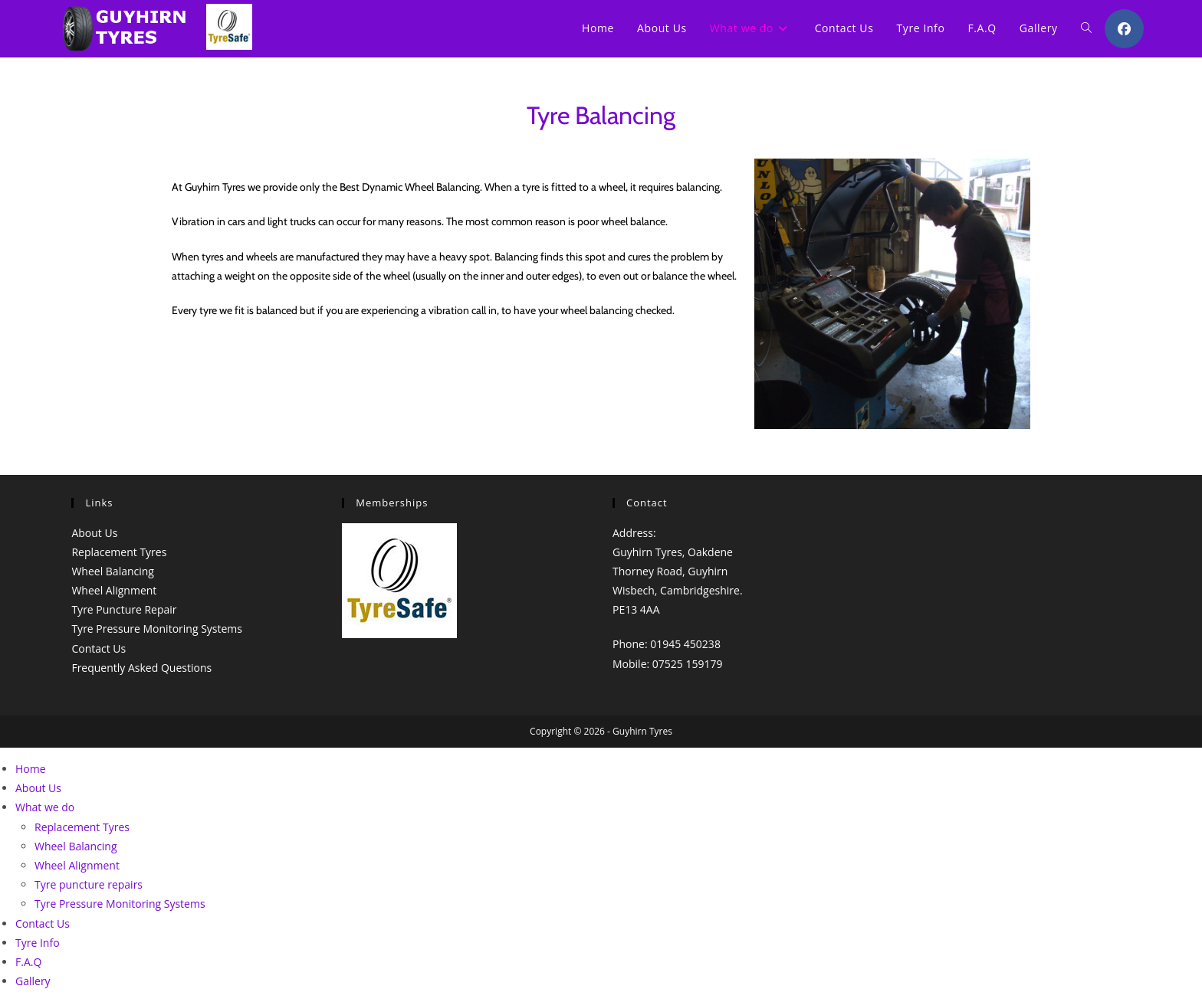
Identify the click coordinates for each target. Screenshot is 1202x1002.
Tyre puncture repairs (88, 884)
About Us (94, 533)
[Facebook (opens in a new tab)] (1124, 28)
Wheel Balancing (112, 571)
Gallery (33, 981)
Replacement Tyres (118, 552)
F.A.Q (28, 962)
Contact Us (98, 648)
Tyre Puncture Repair (123, 609)
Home (30, 768)
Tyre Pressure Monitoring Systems (156, 628)
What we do (44, 807)
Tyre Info (37, 942)
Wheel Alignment (113, 590)
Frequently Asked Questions (141, 667)
